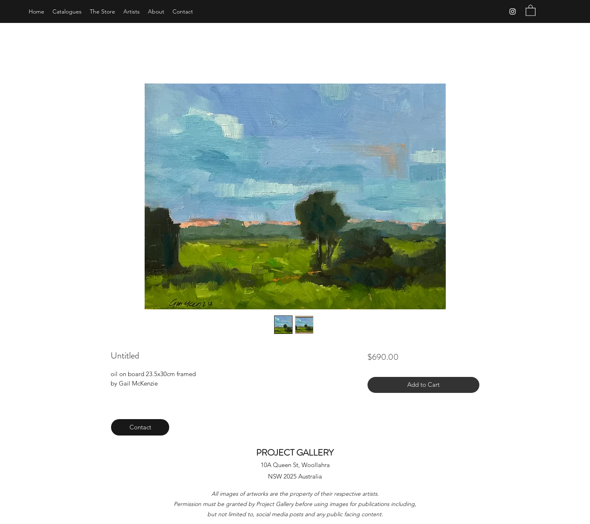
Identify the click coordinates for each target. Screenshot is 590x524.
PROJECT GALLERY (295, 452)
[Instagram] (512, 11)
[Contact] (140, 427)
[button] (531, 10)
